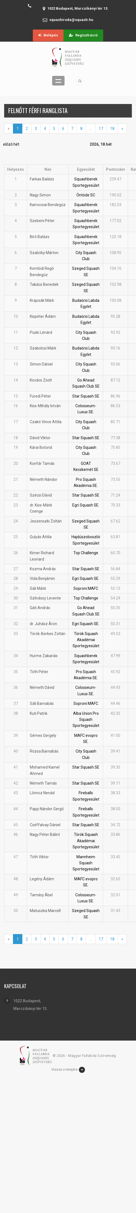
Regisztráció (83, 35)
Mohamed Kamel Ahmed (45, 770)
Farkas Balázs (42, 179)
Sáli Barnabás (42, 703)
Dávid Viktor (40, 438)
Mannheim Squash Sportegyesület (86, 863)
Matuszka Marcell (45, 910)
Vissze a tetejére (68, 1070)
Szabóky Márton (44, 252)
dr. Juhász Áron (43, 624)
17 (101, 128)
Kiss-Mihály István (45, 406)
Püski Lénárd (41, 332)
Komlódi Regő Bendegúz (42, 271)
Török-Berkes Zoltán (47, 633)
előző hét (11, 144)
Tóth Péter (39, 672)
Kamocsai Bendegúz (48, 204)
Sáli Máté (38, 588)
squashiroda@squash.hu (71, 20)
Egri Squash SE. (85, 505)
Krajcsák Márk (42, 300)
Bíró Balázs (39, 236)
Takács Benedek (44, 284)
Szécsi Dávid (41, 495)
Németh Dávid (42, 687)
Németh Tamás (43, 783)
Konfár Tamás (42, 463)
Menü (58, 81)
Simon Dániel (41, 364)
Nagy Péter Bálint (45, 834)
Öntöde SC (85, 195)
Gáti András (40, 608)
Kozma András (43, 569)
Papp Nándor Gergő (47, 809)
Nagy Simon (40, 195)
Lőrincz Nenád (42, 793)
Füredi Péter (40, 396)
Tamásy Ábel (41, 895)
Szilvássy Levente (45, 598)
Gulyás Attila (41, 537)
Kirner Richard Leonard (42, 556)
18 (112, 128)
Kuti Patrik (38, 713)
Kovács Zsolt (41, 380)
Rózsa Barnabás (44, 751)
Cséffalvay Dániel (45, 825)
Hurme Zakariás (44, 656)
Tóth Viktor (39, 857)
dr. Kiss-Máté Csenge (41, 508)
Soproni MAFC (85, 588)
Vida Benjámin (42, 578)
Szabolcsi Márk (43, 348)
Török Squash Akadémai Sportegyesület (86, 639)
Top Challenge (85, 553)
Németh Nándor (43, 479)
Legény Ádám (42, 879)
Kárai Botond (41, 447)
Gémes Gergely (43, 735)
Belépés (48, 35)
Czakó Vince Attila (46, 422)
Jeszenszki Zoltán (46, 521)
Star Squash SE (85, 396)
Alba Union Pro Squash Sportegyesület (86, 719)
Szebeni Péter (42, 220)
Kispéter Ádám (43, 316)
